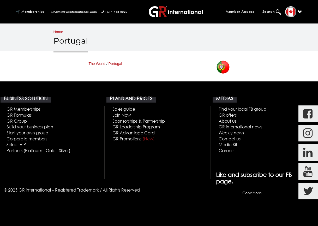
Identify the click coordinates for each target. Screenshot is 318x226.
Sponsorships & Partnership (138, 120)
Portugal (115, 64)
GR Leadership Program (136, 126)
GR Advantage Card (133, 132)
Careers (226, 150)
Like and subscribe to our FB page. (254, 178)
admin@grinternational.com (74, 11)
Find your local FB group (242, 108)
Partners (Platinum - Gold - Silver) (38, 150)
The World (97, 64)
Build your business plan (30, 126)
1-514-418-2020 (114, 11)
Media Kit (228, 144)
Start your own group (27, 132)
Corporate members (27, 138)
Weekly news (231, 132)
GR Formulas (19, 114)
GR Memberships (23, 108)
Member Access (240, 12)
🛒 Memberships (30, 12)
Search (269, 12)
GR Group (17, 120)
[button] (293, 11)
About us (227, 120)
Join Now (121, 114)
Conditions (251, 193)
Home (58, 32)
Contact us (230, 138)
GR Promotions (133, 138)
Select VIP (16, 144)
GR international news (240, 126)
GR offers (228, 114)
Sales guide (123, 108)
